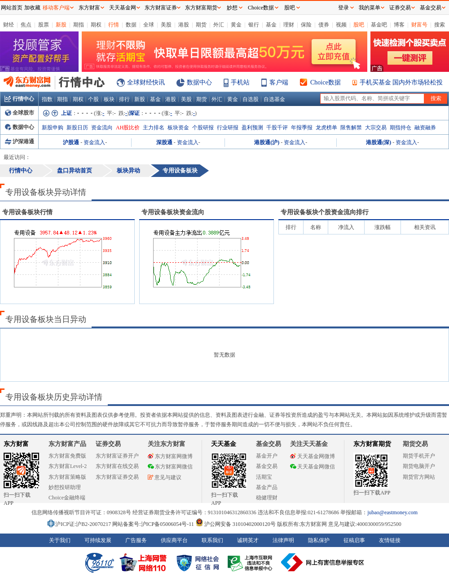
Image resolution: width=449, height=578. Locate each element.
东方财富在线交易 (117, 466)
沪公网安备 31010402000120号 (235, 524)
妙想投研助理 (64, 487)
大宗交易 (376, 127)
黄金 (236, 25)
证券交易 (400, 7)
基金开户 (266, 456)
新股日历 (77, 127)
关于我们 (59, 540)
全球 (148, 25)
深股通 (164, 142)
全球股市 (19, 113)
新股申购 (52, 127)
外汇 (218, 25)
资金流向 (102, 127)
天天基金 (223, 444)
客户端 (278, 82)
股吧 (358, 25)
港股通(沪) (266, 142)
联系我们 (212, 540)
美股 (166, 25)
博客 (399, 25)
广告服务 (136, 540)
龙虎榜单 (326, 127)
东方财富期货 (372, 444)
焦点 (26, 25)
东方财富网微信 (170, 466)
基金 (271, 25)
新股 (61, 25)
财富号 (419, 25)
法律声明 (283, 540)
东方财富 (16, 444)
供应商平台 (174, 540)
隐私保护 (319, 540)
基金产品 (266, 487)
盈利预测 (252, 127)
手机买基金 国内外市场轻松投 (401, 82)
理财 (288, 25)
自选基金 (274, 99)
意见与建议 (164, 477)
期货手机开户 (419, 456)
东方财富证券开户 (117, 456)
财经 (8, 25)
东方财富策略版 (67, 477)
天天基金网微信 (312, 466)
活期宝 (264, 477)
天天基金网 (122, 7)
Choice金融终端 (66, 497)
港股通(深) (378, 142)
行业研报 (227, 127)
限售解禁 (351, 127)
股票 (43, 25)
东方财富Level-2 (67, 466)
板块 (109, 99)
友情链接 (390, 540)
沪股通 (71, 142)
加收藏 (32, 7)
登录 (343, 7)
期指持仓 (400, 127)
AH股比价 (128, 127)
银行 (253, 25)
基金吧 (379, 25)
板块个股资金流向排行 (325, 212)
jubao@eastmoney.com (392, 512)
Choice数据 (325, 82)
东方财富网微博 (170, 456)
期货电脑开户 (419, 466)
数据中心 (199, 82)
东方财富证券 (161, 7)
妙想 (232, 7)
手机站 (240, 82)
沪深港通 (19, 141)
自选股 (250, 99)
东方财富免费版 (67, 456)
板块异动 (128, 170)
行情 (113, 25)
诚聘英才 (248, 540)
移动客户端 (56, 7)
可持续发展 (97, 540)
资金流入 (94, 142)
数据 (131, 25)
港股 (183, 25)
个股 (93, 99)
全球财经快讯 (146, 82)
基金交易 (266, 466)
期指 (78, 25)
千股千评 (277, 127)
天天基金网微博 (312, 456)
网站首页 (11, 7)
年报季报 (302, 127)
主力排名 (153, 127)
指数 (47, 99)
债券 (323, 25)
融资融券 (425, 127)
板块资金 (178, 127)
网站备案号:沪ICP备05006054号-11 (153, 524)
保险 (306, 25)
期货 (201, 25)
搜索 (439, 25)
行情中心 (19, 99)
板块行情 (27, 212)
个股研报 (203, 127)
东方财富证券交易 (117, 477)
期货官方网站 (419, 477)
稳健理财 (266, 497)
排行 (124, 99)
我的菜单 (369, 7)
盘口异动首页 (74, 170)
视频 (341, 25)
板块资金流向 (172, 212)
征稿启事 (354, 540)
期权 (96, 25)
